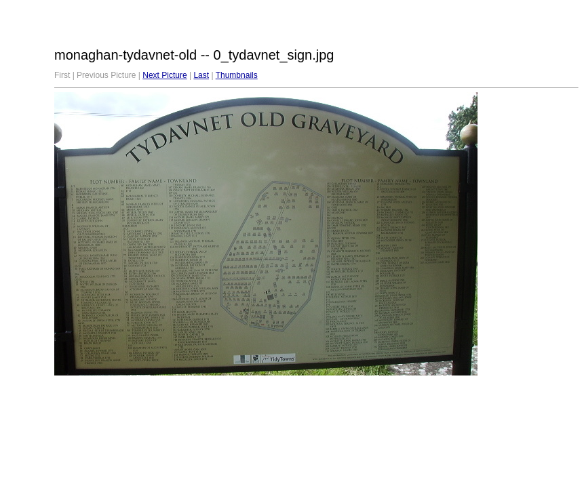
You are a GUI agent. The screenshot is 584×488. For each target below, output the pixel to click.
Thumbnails (237, 75)
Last (201, 75)
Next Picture (164, 75)
